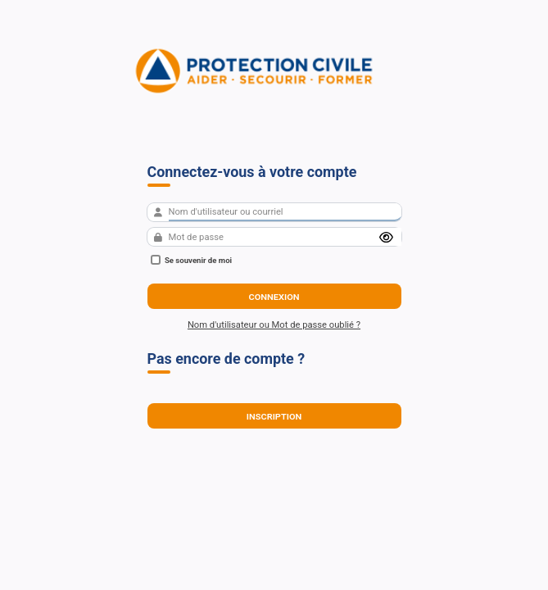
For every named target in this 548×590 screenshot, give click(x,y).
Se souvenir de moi (192, 260)
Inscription (274, 416)
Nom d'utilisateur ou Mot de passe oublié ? (274, 325)
